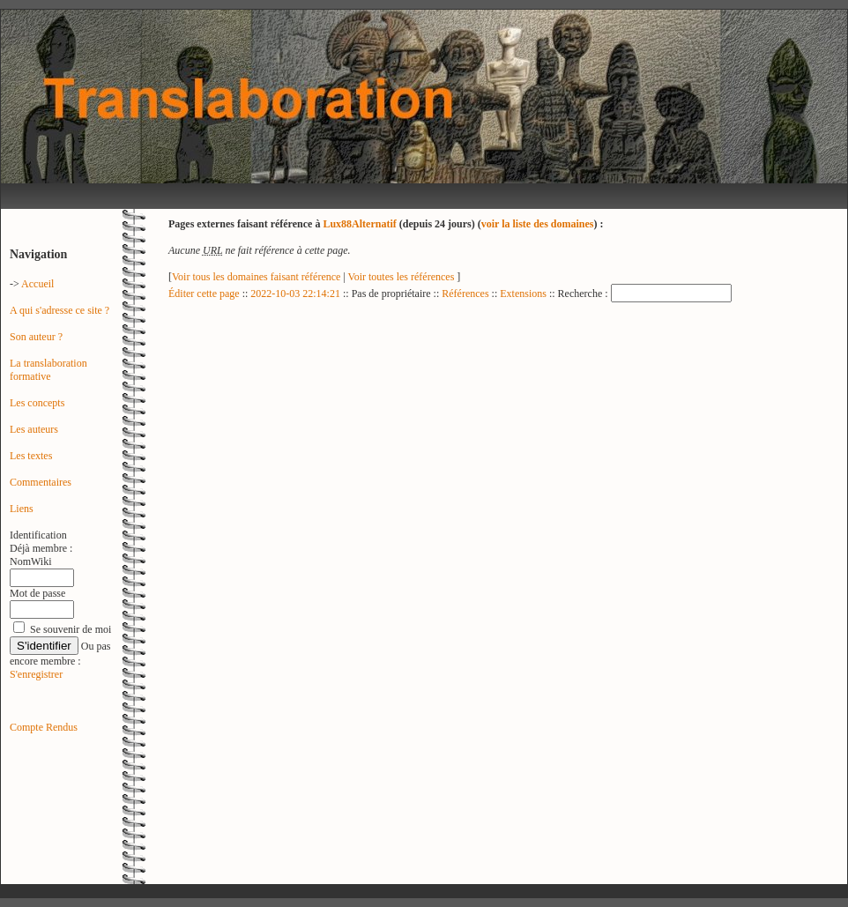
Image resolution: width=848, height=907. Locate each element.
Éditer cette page (204, 293)
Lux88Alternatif (359, 224)
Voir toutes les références (402, 277)
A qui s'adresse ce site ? (59, 310)
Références (465, 293)
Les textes (31, 456)
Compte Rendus (44, 727)
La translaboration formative (48, 370)
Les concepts (37, 403)
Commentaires (40, 482)
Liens (21, 508)
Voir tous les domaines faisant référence (257, 277)
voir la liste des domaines (537, 224)
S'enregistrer (36, 674)
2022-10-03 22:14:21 (295, 293)
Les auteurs (34, 429)
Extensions (523, 293)
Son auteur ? (36, 337)
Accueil (37, 284)
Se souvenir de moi (70, 629)
